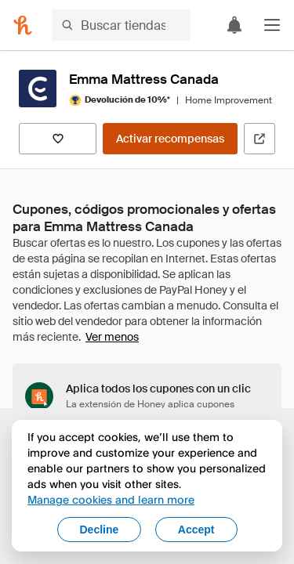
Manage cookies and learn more (110, 499)
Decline (99, 529)
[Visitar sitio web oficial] (259, 138)
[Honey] (23, 25)
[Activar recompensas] (170, 138)
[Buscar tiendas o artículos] (121, 25)
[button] (272, 25)
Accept (196, 529)
